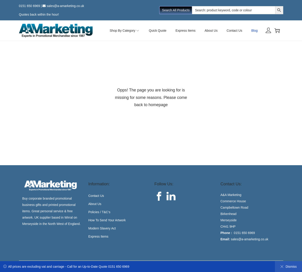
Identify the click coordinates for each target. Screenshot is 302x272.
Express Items (98, 236)
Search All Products (176, 10)
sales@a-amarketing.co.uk (65, 6)
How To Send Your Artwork (107, 220)
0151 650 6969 (29, 6)
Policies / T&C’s (99, 212)
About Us (94, 204)
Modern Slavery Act (102, 228)
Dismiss (288, 266)
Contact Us (96, 196)
